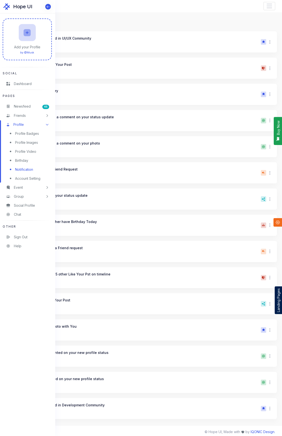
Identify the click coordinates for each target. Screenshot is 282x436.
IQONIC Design (262, 432)
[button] (27, 115)
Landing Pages (278, 300)
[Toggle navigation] (269, 6)
